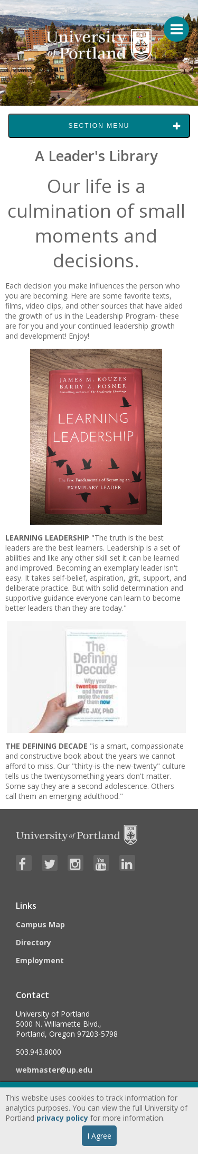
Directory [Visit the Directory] (33, 942)
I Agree (99, 1136)
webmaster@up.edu (54, 1070)
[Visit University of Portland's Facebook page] (24, 863)
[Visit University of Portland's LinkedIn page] (127, 863)
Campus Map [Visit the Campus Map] (40, 924)
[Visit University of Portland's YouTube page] (101, 863)
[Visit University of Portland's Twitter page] (50, 863)
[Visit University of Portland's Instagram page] (75, 863)
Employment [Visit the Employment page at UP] (40, 960)
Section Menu (98, 125)
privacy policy (62, 1118)
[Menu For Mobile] (171, 24)
